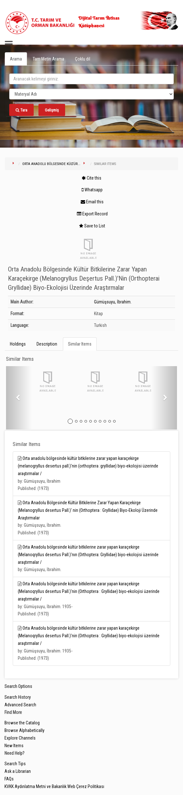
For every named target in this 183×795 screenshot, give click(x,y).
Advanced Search (20, 704)
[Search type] (91, 94)
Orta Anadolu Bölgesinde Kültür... (51, 164)
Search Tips (15, 763)
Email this (92, 201)
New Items (14, 745)
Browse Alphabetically (24, 730)
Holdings (18, 344)
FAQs (9, 778)
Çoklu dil (82, 58)
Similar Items (80, 344)
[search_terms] (91, 78)
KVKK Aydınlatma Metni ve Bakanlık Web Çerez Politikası (54, 786)
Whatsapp (92, 189)
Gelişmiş (52, 110)
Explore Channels (20, 738)
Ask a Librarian (17, 771)
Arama (16, 58)
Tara (21, 110)
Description (47, 344)
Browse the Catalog (22, 722)
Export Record (92, 213)
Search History (17, 697)
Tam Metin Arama (48, 58)
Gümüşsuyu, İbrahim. (113, 301)
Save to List (92, 225)
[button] (19, 397)
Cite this (91, 178)
